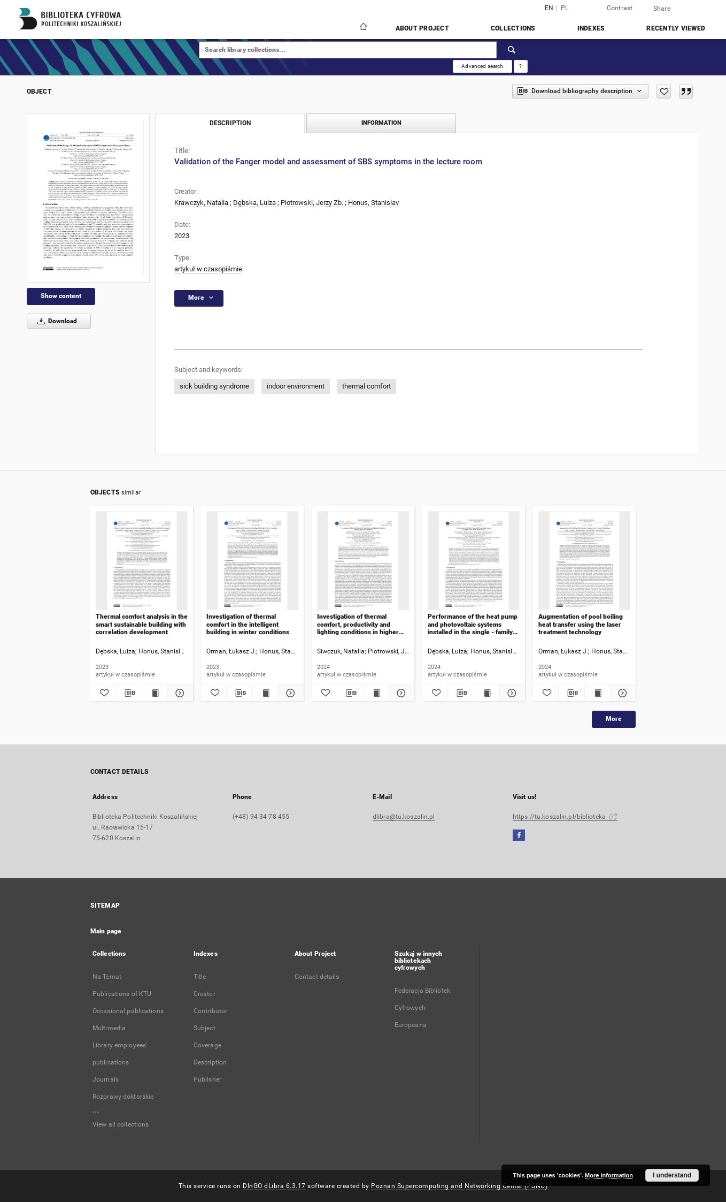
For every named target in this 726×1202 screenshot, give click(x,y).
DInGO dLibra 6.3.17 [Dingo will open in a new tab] (274, 1186)
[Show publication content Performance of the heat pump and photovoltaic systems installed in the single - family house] (486, 693)
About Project (422, 28)
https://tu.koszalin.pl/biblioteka (565, 816)
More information (609, 1175)
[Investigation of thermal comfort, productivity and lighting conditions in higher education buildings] (363, 561)
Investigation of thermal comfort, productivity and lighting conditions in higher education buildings (358, 624)
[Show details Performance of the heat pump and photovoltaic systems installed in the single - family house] (510, 693)
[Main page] (363, 28)
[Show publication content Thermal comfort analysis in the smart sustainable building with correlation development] (154, 693)
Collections (513, 28)
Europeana (411, 1025)
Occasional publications (128, 1011)
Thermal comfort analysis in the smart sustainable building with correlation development (142, 624)
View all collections (120, 1124)
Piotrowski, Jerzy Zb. (312, 203)
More (614, 718)
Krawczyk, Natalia (201, 203)
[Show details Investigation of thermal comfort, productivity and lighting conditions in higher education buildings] (400, 693)
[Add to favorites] (664, 91)
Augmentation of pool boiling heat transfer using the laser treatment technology (580, 624)
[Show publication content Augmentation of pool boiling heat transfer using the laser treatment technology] (597, 693)
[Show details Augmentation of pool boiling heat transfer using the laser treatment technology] (621, 693)
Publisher (207, 1079)
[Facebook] (519, 836)
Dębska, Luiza (254, 203)
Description (210, 1062)
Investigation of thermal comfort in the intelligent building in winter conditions (247, 624)
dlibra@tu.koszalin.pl (404, 816)
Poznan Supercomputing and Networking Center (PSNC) (459, 1186)
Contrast (620, 8)
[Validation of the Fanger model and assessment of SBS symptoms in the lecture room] (88, 198)
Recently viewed (675, 28)
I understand (672, 1175)
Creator (204, 994)
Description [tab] (230, 123)
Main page (105, 931)
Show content (61, 296)
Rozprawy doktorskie (122, 1096)
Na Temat (106, 976)
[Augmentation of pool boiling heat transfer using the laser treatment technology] (584, 561)
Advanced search (482, 66)
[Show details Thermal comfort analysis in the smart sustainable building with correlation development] (178, 693)
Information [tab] (381, 122)
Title (200, 976)
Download (55, 321)
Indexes (591, 28)
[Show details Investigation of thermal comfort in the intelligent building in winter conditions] (289, 693)
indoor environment (296, 386)
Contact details (317, 976)
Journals (105, 1079)
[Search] (512, 49)
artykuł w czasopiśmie (208, 269)
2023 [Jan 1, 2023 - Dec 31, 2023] (181, 236)
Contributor (210, 1011)
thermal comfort (366, 386)
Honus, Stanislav (373, 203)
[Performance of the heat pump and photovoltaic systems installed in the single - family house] (473, 561)
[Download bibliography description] (128, 693)
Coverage (207, 1045)
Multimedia (109, 1028)
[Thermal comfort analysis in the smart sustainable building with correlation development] (141, 561)
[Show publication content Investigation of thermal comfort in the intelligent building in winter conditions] (265, 693)
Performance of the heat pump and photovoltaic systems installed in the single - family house (473, 624)
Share (661, 8)
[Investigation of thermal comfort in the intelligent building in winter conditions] (252, 561)
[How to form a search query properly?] (521, 66)
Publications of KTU (121, 994)
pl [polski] (565, 8)
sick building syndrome (214, 386)
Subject (204, 1028)
